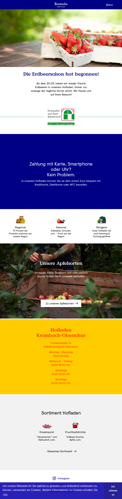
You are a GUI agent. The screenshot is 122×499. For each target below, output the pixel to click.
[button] (109, 4)
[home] (61, 4)
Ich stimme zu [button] (113, 490)
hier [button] (5, 494)
